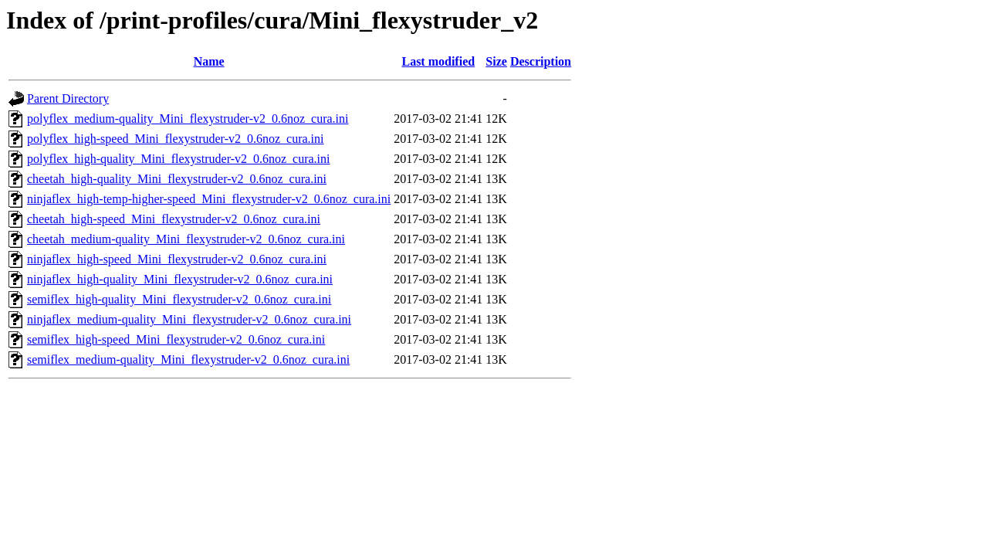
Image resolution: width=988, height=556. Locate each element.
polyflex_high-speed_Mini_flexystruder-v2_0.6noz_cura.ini (175, 138)
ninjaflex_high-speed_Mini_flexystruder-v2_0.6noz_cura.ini (177, 259)
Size (496, 61)
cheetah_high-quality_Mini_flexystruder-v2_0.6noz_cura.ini (177, 178)
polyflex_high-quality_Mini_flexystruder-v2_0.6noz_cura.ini (178, 158)
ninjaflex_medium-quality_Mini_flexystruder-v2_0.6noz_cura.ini (189, 319)
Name (209, 61)
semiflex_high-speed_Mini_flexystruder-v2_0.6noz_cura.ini (176, 339)
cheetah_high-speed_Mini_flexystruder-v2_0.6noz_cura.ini (173, 218)
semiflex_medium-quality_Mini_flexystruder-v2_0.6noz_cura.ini (188, 359)
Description (540, 61)
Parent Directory (68, 98)
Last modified (438, 61)
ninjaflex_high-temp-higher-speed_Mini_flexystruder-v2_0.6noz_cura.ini (209, 198)
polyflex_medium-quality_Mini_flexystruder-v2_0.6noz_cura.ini (187, 118)
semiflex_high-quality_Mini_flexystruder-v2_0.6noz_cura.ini (179, 299)
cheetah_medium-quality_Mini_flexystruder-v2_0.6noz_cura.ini (186, 239)
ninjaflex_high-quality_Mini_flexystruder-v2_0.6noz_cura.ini (180, 279)
